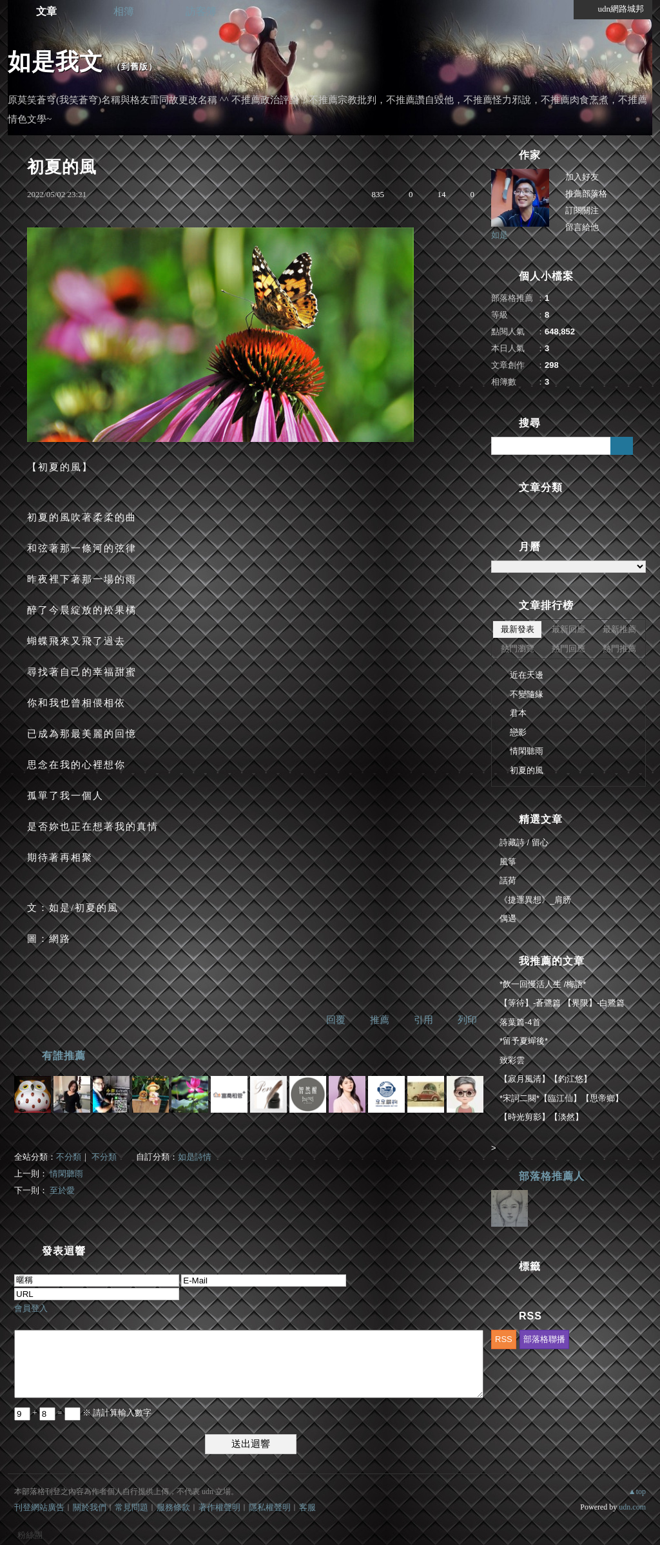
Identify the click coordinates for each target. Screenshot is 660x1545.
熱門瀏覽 (517, 648)
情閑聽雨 (66, 1173)
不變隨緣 (526, 694)
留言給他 (582, 227)
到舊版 (134, 67)
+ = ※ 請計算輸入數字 (82, 1412)
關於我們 (89, 1507)
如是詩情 (194, 1157)
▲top (637, 1491)
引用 (423, 1020)
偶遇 (508, 918)
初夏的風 (526, 770)
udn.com (632, 1506)
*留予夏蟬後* (524, 1041)
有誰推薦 (64, 1055)
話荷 (508, 880)
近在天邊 (526, 675)
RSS (503, 1339)
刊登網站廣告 (39, 1507)
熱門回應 (568, 648)
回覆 (335, 1020)
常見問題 (131, 1507)
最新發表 (517, 629)
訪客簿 (201, 11)
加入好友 (582, 177)
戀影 (518, 732)
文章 (46, 11)
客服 (307, 1507)
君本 (518, 713)
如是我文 (55, 61)
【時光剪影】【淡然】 (541, 1117)
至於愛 (62, 1190)
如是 (499, 235)
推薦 (379, 1020)
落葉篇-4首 (520, 1022)
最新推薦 (619, 629)
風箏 (508, 862)
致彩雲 (512, 1060)
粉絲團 (30, 1535)
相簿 (123, 11)
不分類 (68, 1157)
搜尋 (621, 446)
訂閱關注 (582, 210)
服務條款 (173, 1507)
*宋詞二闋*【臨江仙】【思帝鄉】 (561, 1098)
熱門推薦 (619, 648)
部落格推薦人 (552, 1176)
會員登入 (31, 1308)
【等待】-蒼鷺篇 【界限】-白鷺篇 (562, 1003)
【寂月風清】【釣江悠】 (546, 1079)
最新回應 (568, 629)
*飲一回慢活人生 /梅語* (543, 984)
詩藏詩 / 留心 (524, 842)
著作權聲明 (219, 1507)
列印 (467, 1020)
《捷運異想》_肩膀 (535, 900)
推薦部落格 (586, 193)
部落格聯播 (544, 1339)
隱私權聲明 (270, 1507)
